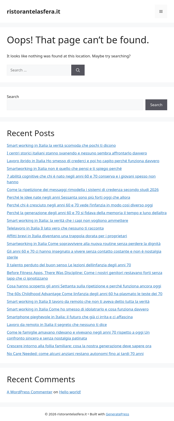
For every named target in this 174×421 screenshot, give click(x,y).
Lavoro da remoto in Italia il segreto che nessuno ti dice (57, 324)
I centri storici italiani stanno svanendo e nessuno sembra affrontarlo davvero (77, 153)
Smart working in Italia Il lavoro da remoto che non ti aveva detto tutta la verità (78, 301)
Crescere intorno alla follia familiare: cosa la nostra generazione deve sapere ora (79, 345)
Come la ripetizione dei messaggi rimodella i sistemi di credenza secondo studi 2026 (83, 189)
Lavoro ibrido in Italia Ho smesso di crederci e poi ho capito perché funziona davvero (83, 160)
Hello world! (70, 391)
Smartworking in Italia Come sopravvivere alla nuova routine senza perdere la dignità (84, 243)
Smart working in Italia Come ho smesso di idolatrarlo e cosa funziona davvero (78, 309)
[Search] (78, 70)
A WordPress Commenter (29, 391)
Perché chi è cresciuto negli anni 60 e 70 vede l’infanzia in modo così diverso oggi (80, 205)
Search (13, 96)
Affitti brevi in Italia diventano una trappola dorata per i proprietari (67, 235)
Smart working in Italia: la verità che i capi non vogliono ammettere (67, 220)
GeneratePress (117, 414)
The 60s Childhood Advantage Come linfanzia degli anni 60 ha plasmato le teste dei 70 (84, 293)
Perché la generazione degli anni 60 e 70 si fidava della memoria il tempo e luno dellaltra (87, 212)
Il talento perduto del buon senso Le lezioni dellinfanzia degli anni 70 (69, 264)
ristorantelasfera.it (33, 11)
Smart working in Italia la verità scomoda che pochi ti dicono (61, 145)
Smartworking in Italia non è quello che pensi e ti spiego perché (64, 168)
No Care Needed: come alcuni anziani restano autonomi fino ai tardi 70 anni (75, 353)
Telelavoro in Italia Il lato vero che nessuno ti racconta (55, 228)
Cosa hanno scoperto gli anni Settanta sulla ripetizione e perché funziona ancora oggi (84, 286)
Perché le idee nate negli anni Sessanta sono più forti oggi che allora (68, 197)
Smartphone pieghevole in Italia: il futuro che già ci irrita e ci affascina (70, 316)
